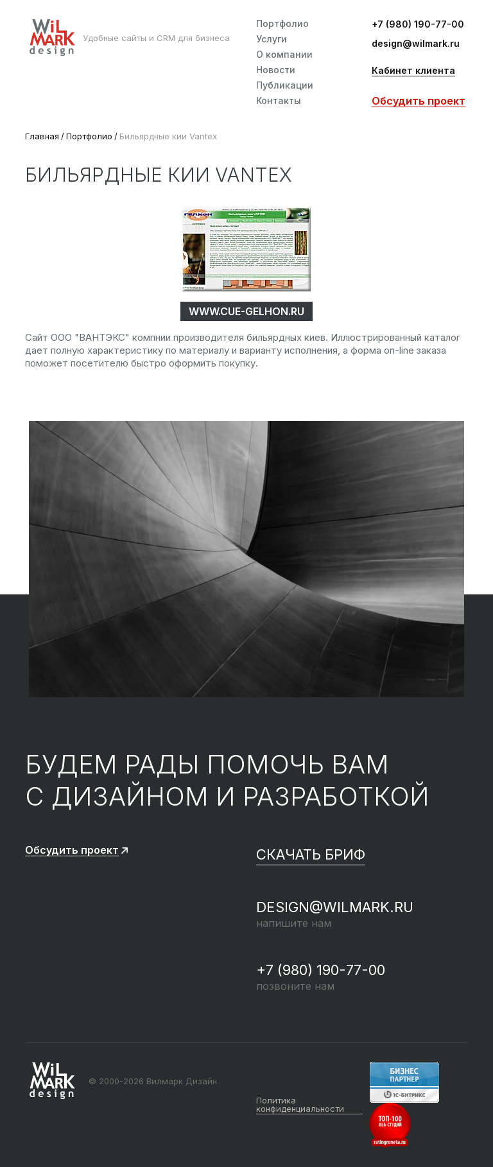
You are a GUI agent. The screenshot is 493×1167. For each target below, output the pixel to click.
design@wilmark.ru (416, 44)
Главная (42, 136)
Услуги (271, 39)
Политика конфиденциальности (300, 1105)
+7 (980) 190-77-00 (418, 25)
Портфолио (282, 23)
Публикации (284, 85)
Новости (275, 69)
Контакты (278, 100)
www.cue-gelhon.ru (246, 311)
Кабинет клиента (413, 71)
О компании (284, 54)
